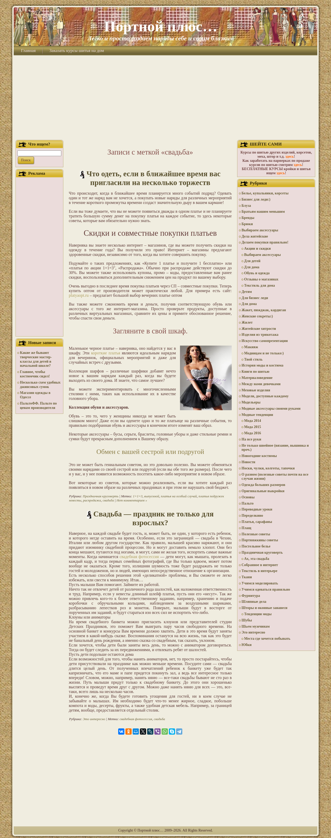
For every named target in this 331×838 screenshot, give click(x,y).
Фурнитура (251, 596)
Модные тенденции (257, 415)
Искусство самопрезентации (265, 341)
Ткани (247, 577)
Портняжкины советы (260, 540)
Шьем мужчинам (256, 626)
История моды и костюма (262, 365)
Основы (248, 497)
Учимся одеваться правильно (266, 589)
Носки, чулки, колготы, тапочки (268, 468)
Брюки (247, 224)
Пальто (247, 503)
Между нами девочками (261, 384)
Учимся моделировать (260, 583)
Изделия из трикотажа (260, 335)
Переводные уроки (257, 509)
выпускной (151, 496)
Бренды (248, 218)
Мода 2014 (252, 421)
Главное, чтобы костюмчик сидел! (35, 374)
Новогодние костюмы (259, 456)
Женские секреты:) (257, 316)
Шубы (247, 620)
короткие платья (105, 353)
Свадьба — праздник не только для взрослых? (153, 518)
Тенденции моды (258, 614)
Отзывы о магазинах (261, 279)
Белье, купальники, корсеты (265, 193)
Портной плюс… (160, 26)
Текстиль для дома (259, 285)
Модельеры (251, 402)
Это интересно (94, 719)
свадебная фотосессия (139, 556)
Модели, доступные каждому (265, 396)
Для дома (251, 267)
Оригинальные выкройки (263, 491)
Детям (247, 292)
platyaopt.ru (79, 295)
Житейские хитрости (259, 329)
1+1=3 (137, 496)
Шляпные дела (254, 602)
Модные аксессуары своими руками (271, 408)
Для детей (252, 261)
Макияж (251, 347)
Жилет (247, 322)
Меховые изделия (256, 390)
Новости (248, 462)
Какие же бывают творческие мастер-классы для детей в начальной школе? (36, 359)
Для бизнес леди (255, 298)
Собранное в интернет (260, 565)
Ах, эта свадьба (256, 559)
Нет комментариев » (131, 500)
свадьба (108, 500)
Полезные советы (256, 534)
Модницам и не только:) (264, 353)
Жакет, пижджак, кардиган (264, 310)
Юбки (247, 645)
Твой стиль (253, 359)
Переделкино (252, 515)
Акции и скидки (257, 248)
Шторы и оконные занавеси (264, 608)
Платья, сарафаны (257, 522)
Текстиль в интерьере (259, 571)
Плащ (246, 528)
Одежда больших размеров (263, 485)
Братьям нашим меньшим (263, 212)
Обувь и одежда (257, 273)
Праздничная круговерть (100, 496)
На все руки (251, 439)
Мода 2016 (252, 433)
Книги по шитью (255, 372)
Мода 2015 (252, 427)
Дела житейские (255, 236)
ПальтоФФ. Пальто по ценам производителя (38, 405)
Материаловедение (257, 378)
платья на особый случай (179, 496)
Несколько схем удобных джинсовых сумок (40, 384)
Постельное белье (256, 546)
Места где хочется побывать (267, 639)
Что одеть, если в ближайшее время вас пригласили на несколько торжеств (153, 178)
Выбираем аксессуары (260, 230)
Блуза (246, 206)
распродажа (92, 500)
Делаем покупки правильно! (265, 242)
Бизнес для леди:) (256, 199)
